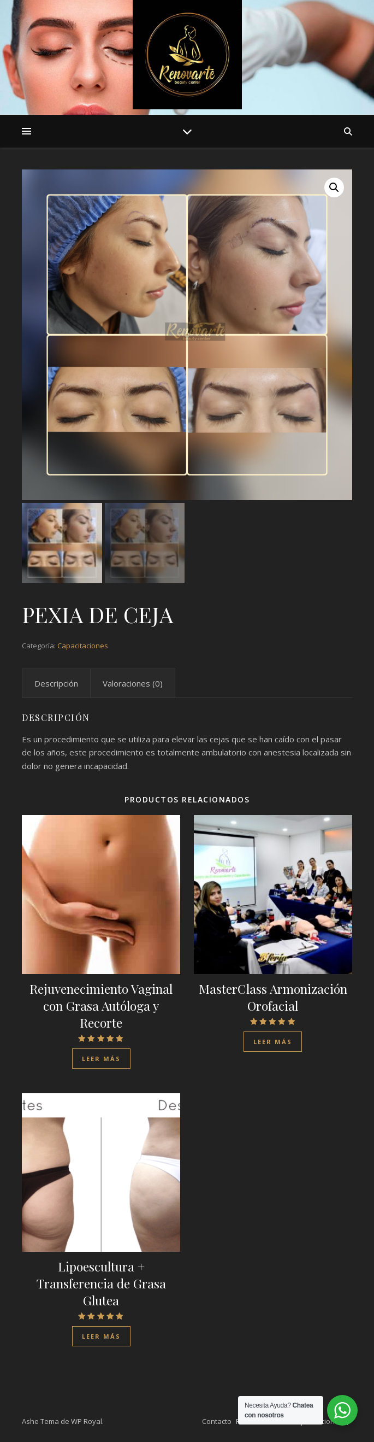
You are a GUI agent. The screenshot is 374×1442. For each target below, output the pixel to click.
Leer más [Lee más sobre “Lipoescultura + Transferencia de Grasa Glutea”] (101, 1336)
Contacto (216, 1421)
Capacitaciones (82, 645)
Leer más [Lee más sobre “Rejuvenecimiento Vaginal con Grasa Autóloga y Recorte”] (101, 1058)
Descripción (56, 683)
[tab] (56, 683)
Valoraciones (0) (133, 683)
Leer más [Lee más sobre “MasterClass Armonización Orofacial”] (272, 1041)
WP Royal (86, 1421)
